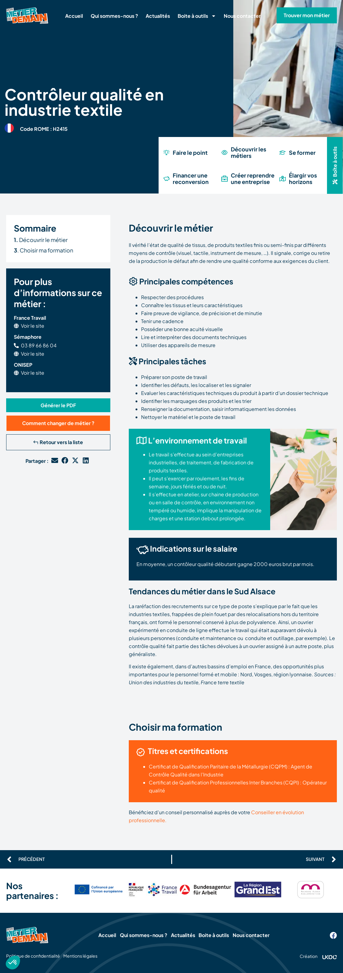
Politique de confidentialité (33, 956)
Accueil (74, 16)
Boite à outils (197, 15)
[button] (335, 165)
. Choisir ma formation (43, 250)
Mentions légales (88, 956)
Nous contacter (242, 16)
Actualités (158, 16)
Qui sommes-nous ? (114, 16)
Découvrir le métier (41, 239)
